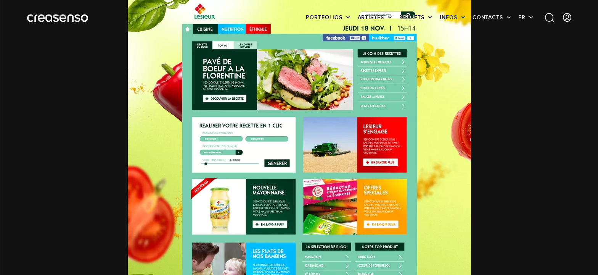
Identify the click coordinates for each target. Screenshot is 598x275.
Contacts (488, 17)
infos (448, 17)
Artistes (371, 17)
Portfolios (324, 17)
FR (522, 17)
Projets (411, 17)
